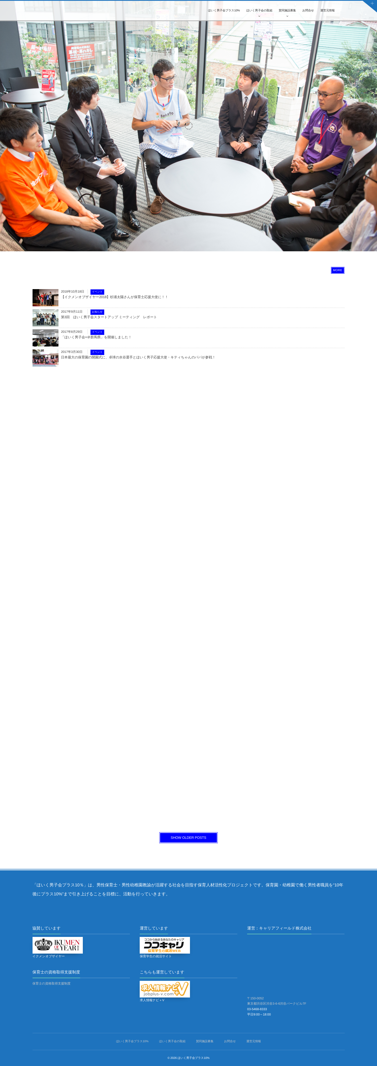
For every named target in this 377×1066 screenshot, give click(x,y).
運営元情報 (327, 10)
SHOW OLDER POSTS (188, 838)
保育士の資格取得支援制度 (52, 983)
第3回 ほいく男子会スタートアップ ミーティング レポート (109, 317)
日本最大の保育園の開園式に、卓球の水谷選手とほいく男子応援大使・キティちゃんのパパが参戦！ (138, 357)
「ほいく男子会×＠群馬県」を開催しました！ (96, 337)
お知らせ (97, 312)
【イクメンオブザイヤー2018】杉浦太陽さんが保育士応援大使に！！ (114, 297)
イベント (97, 291)
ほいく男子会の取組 (259, 10)
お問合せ (308, 10)
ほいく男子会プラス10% (224, 10)
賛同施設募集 (287, 10)
